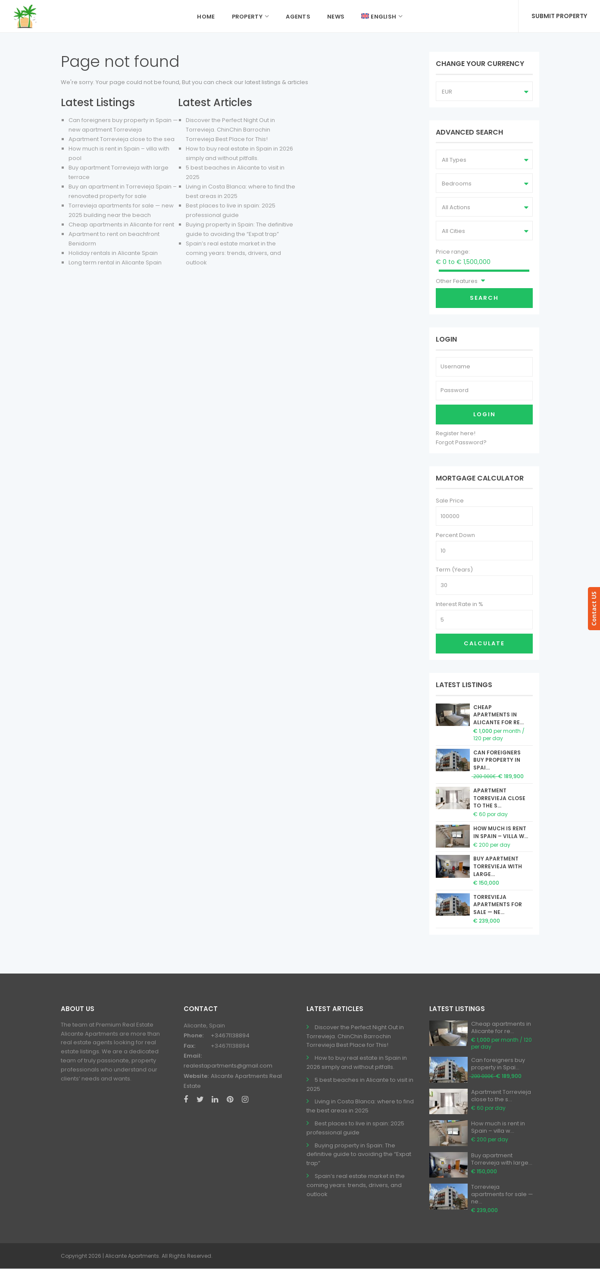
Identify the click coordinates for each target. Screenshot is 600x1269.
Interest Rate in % (459, 604)
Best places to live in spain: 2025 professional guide (355, 1128)
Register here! (455, 433)
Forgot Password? (461, 442)
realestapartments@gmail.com (228, 1066)
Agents (298, 17)
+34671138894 (230, 1035)
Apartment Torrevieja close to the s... (499, 798)
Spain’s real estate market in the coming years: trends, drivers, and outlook (233, 253)
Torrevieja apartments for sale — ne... (497, 904)
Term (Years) (454, 569)
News (335, 17)
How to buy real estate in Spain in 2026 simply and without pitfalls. (356, 1062)
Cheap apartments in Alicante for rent (121, 224)
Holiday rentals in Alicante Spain (113, 253)
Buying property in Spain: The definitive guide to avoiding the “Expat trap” (358, 1154)
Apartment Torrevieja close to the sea (122, 139)
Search (484, 298)
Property (247, 17)
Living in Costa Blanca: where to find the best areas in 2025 (360, 1106)
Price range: (453, 251)
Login (484, 414)
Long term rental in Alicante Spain (115, 262)
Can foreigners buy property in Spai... (497, 760)
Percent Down (455, 535)
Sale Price (450, 500)
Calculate (484, 643)
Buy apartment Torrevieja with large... (497, 866)
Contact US (594, 608)
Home (206, 17)
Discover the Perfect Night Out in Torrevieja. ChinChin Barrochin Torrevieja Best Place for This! (230, 129)
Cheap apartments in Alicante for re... (498, 715)
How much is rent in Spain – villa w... (500, 832)
